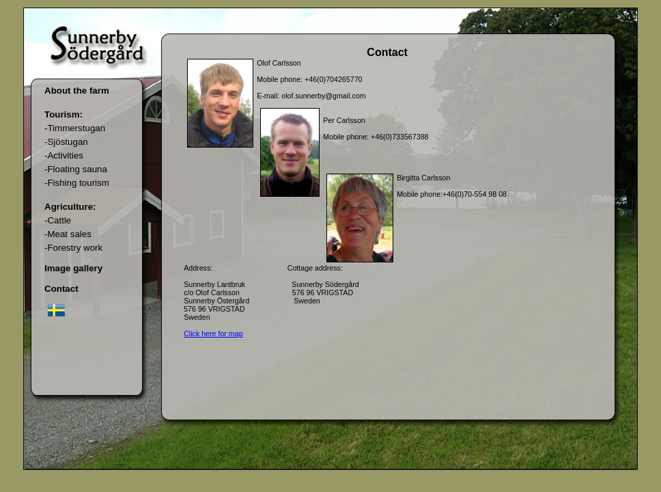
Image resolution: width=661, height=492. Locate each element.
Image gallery (73, 268)
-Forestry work (73, 248)
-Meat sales (68, 234)
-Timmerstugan (74, 128)
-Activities (63, 155)
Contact (61, 289)
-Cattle (57, 220)
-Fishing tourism (76, 183)
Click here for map (213, 333)
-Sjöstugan (66, 142)
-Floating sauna (75, 169)
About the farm (76, 90)
